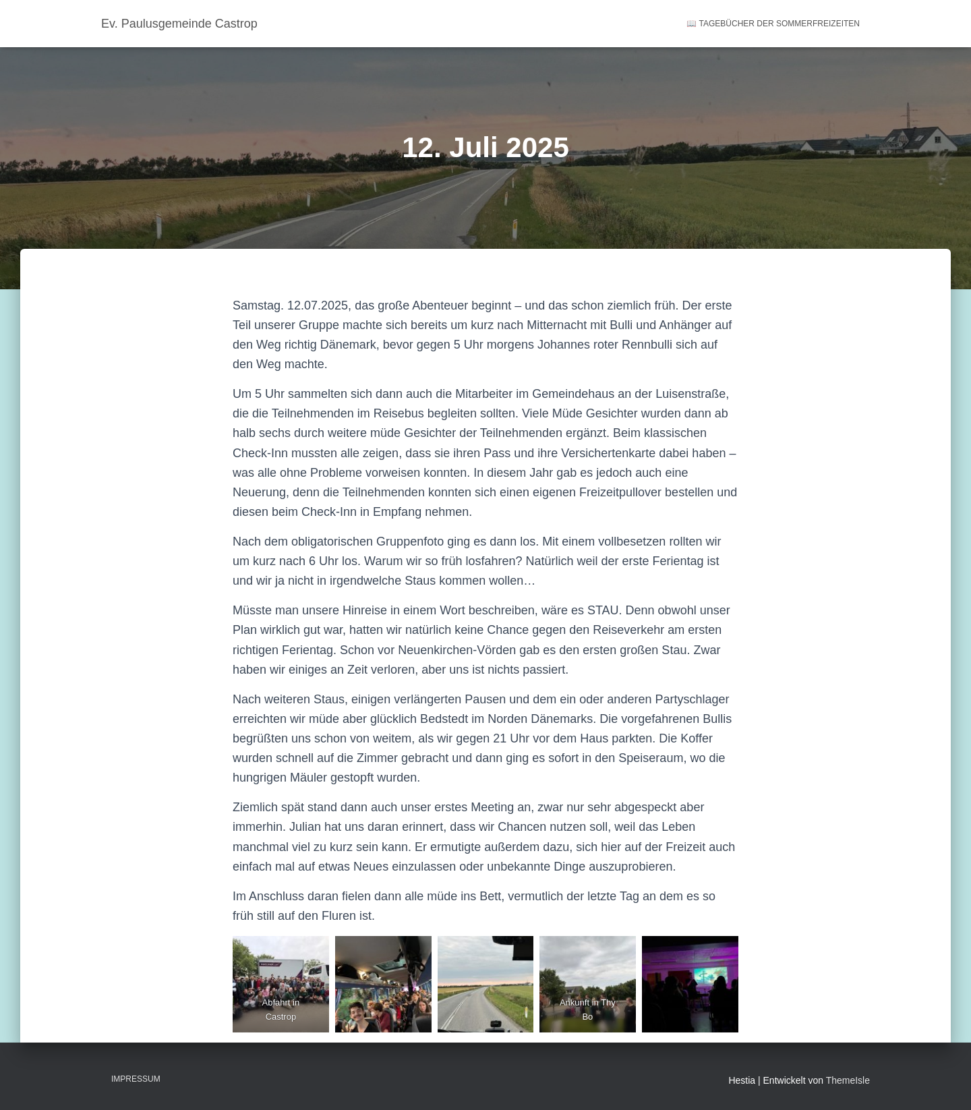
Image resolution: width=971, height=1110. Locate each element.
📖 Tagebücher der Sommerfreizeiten (773, 23)
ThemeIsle (848, 1080)
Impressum (135, 1079)
